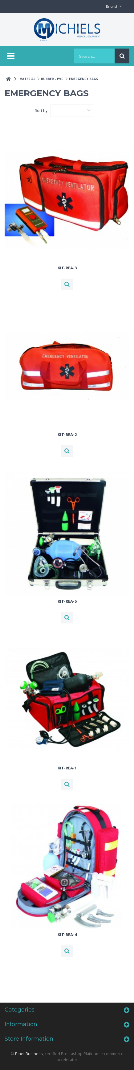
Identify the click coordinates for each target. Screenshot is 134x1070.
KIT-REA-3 (67, 268)
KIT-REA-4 (67, 934)
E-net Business (29, 1053)
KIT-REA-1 (67, 768)
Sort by (41, 110)
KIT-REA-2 (67, 434)
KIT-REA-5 (67, 601)
